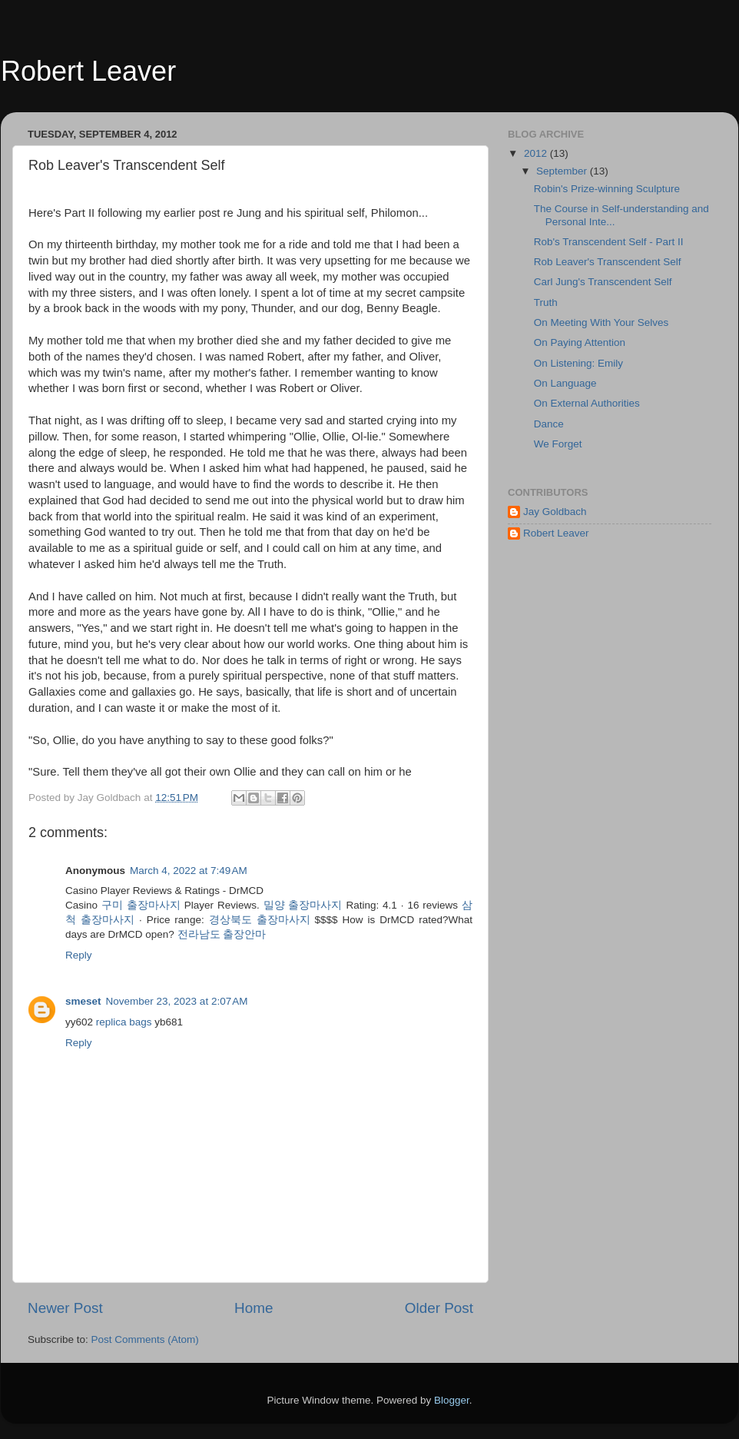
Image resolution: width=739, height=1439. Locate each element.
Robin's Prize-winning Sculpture (607, 188)
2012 (537, 153)
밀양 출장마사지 (303, 905)
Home (253, 1308)
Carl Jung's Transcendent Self (603, 281)
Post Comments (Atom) (145, 1339)
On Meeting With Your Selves (601, 322)
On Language (565, 383)
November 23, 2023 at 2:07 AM (177, 1001)
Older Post (439, 1308)
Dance (549, 424)
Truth (546, 302)
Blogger (451, 1400)
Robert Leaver (88, 71)
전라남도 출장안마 (222, 934)
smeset (83, 1001)
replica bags (124, 1022)
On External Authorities (587, 403)
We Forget (558, 444)
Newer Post (65, 1308)
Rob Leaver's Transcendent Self (607, 262)
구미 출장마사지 (141, 905)
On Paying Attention (579, 342)
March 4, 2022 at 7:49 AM (188, 870)
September (563, 171)
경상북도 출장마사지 (259, 920)
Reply (78, 955)
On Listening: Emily (578, 363)
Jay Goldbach (555, 511)
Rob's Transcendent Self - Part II (609, 242)
